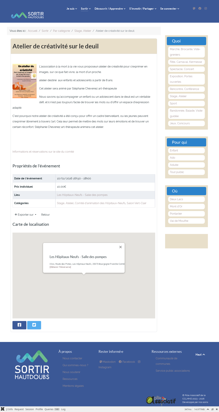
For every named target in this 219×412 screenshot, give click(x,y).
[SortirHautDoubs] (32, 372)
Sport (173, 98)
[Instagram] (205, 8)
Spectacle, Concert (182, 63)
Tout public (177, 166)
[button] (84, 272)
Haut (200, 349)
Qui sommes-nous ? (75, 359)
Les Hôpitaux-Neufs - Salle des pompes (82, 189)
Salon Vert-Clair (136, 197)
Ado (172, 152)
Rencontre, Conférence (184, 83)
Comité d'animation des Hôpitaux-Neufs (100, 197)
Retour (45, 209)
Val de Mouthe (179, 215)
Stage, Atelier (65, 197)
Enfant (174, 145)
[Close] (121, 241)
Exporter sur (24, 209)
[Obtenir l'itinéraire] (60, 261)
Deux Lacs (176, 193)
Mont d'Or (176, 201)
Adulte (174, 159)
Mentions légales (73, 380)
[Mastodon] (194, 8)
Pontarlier (176, 208)
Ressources (70, 373)
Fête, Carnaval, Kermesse (186, 56)
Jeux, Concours (180, 117)
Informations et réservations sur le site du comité (43, 146)
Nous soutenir (71, 366)
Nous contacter (72, 352)
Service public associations (173, 365)
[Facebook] (200, 8)
